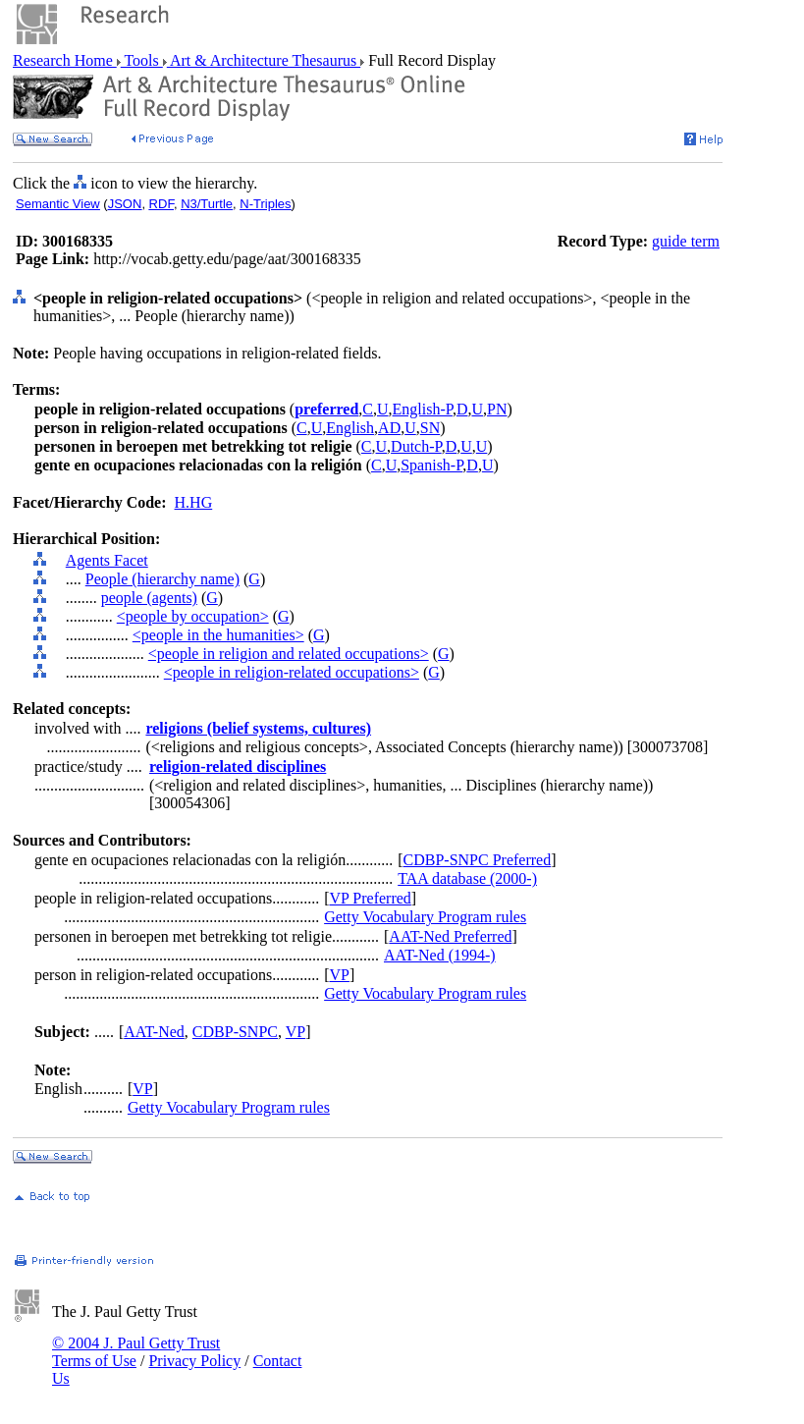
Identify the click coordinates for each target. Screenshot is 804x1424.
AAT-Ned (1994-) (440, 955)
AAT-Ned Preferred (450, 936)
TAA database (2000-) (467, 878)
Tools (142, 60)
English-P (423, 409)
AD (389, 427)
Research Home (65, 60)
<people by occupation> (193, 616)
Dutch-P (416, 446)
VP (338, 974)
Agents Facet (107, 560)
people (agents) (149, 597)
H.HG (194, 502)
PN (497, 409)
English (350, 427)
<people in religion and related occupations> (288, 653)
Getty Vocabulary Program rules (425, 916)
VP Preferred (369, 898)
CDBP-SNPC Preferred (477, 859)
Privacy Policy (194, 1360)
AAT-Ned (154, 1031)
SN (430, 427)
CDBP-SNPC (235, 1031)
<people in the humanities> (218, 635)
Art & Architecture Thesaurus (263, 60)
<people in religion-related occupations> (291, 672)
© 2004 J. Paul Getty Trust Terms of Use (136, 1352)
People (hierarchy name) (162, 579)
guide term (686, 241)
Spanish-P (431, 465)
